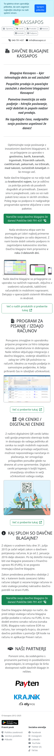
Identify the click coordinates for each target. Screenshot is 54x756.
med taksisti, (13, 168)
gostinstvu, (16, 156)
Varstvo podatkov (12, 736)
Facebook (35, 732)
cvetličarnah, (12, 164)
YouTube (34, 743)
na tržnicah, (42, 164)
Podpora (32, 33)
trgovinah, (15, 160)
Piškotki (7, 739)
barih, (27, 156)
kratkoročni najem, (20, 181)
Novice (44, 28)
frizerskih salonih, (34, 160)
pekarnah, (27, 164)
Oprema (8, 28)
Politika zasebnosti (12, 732)
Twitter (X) (35, 746)
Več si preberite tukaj (27, 409)
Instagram (35, 736)
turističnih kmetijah (34, 168)
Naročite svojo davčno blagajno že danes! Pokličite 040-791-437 (27, 218)
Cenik (19, 28)
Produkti (31, 28)
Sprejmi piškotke (40, 8)
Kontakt (19, 33)
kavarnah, (38, 156)
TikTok (33, 750)
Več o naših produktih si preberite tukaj (27, 308)
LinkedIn (34, 739)
